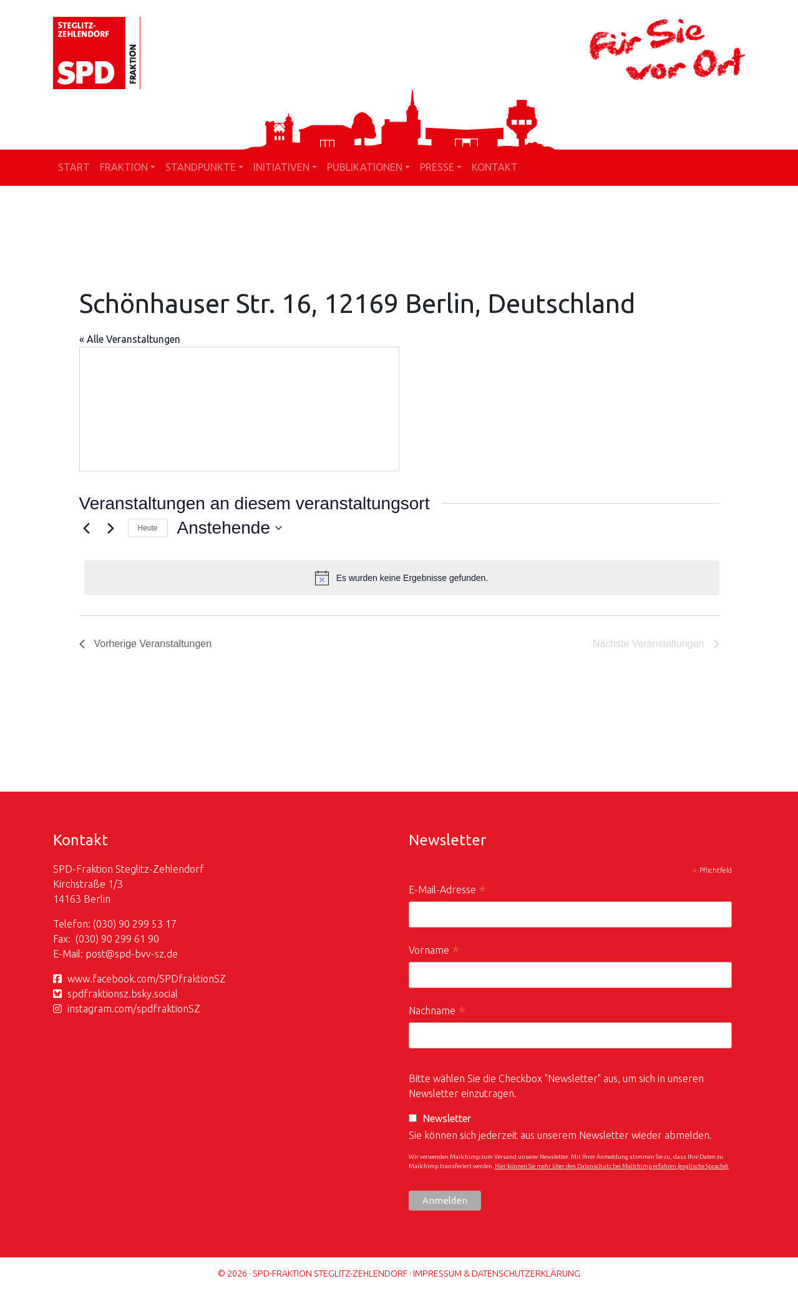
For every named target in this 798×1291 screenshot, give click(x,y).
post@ (100, 953)
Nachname (437, 1012)
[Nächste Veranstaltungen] (111, 528)
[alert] (401, 577)
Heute (148, 528)
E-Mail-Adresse (447, 891)
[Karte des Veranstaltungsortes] (239, 409)
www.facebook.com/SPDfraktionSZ (146, 978)
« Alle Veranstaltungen (129, 339)
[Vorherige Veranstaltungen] (86, 528)
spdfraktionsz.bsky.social (122, 993)
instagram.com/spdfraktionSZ (133, 1008)
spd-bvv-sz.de (146, 953)
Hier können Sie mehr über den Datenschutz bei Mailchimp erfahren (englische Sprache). (612, 1166)
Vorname (434, 951)
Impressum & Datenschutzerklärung (496, 1274)
